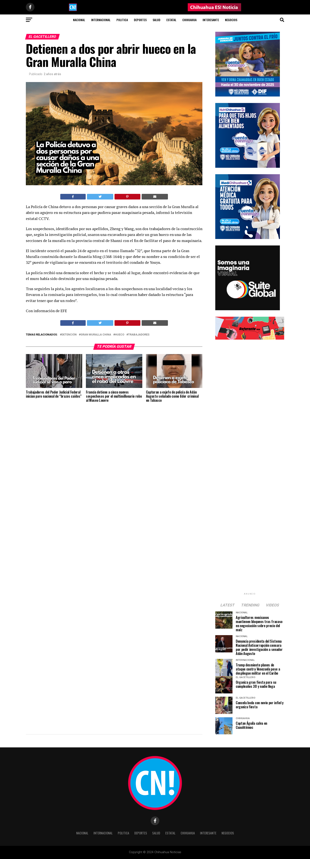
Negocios (231, 19)
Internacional (100, 19)
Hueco (119, 334)
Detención (69, 334)
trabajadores (138, 334)
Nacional (79, 19)
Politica (122, 19)
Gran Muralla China (96, 334)
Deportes (140, 19)
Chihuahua (189, 19)
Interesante (211, 19)
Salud (156, 19)
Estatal (171, 19)
